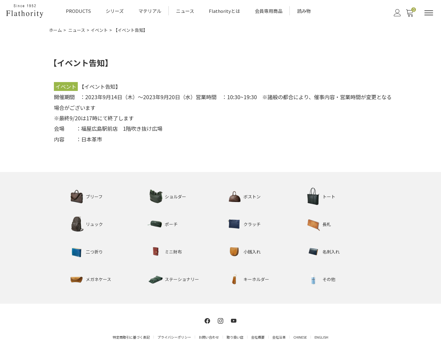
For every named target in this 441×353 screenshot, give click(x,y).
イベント (99, 30)
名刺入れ (331, 252)
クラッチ (252, 224)
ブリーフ (94, 196)
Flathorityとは (224, 11)
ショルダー (175, 196)
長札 (326, 224)
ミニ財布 (173, 252)
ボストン (252, 196)
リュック (94, 224)
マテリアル (149, 11)
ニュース (185, 11)
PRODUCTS (78, 11)
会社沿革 (279, 337)
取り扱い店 (235, 337)
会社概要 (258, 337)
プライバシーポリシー (174, 337)
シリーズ (115, 11)
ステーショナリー (182, 279)
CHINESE (300, 337)
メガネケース (98, 279)
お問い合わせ (209, 337)
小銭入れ (252, 252)
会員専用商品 (268, 11)
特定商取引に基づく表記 (131, 337)
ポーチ (171, 224)
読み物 (304, 11)
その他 (328, 279)
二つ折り (94, 252)
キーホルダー (256, 279)
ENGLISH (321, 337)
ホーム (55, 30)
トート (328, 196)
